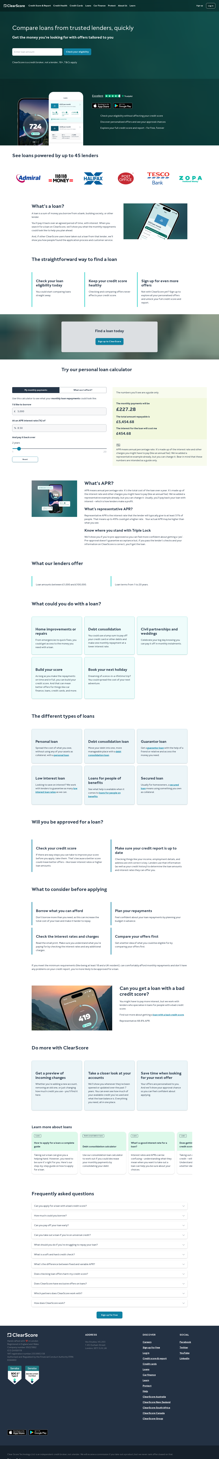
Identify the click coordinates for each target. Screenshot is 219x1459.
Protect (112, 5)
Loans (88, 5)
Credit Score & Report (39, 5)
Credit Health (60, 5)
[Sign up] (200, 6)
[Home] (14, 5)
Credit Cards (76, 5)
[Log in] (210, 6)
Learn (132, 5)
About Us (122, 5)
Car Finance (100, 5)
